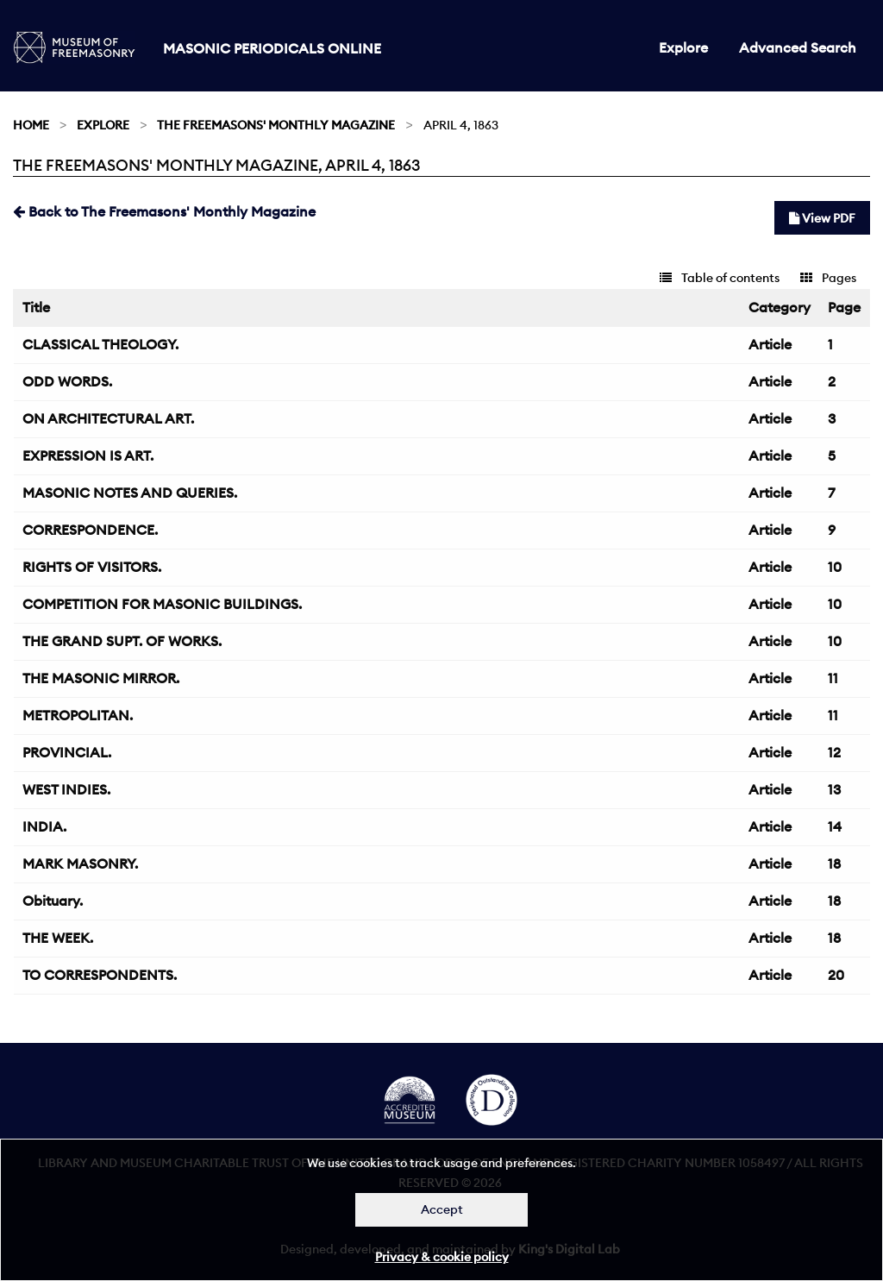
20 (836, 974)
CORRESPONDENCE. (90, 529)
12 (834, 752)
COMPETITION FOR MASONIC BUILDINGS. (162, 603)
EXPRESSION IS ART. (87, 455)
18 (834, 863)
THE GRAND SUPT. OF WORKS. (122, 641)
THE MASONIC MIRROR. (100, 678)
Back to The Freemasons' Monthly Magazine (164, 211)
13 (834, 789)
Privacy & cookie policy (442, 1257)
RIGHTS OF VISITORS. (91, 566)
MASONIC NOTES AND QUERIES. (129, 492)
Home (31, 125)
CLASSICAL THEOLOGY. (100, 344)
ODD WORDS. (67, 381)
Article (770, 344)
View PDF (822, 218)
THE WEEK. (57, 937)
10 (835, 566)
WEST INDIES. (66, 789)
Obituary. (52, 900)
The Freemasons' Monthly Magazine (276, 125)
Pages (828, 278)
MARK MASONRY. (80, 863)
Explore (683, 47)
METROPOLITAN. (77, 715)
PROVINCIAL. (66, 752)
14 (835, 826)
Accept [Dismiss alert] (442, 1209)
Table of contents (720, 278)
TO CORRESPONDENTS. (99, 974)
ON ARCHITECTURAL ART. (108, 418)
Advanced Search (797, 47)
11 (833, 678)
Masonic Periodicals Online (272, 48)
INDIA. (44, 826)
